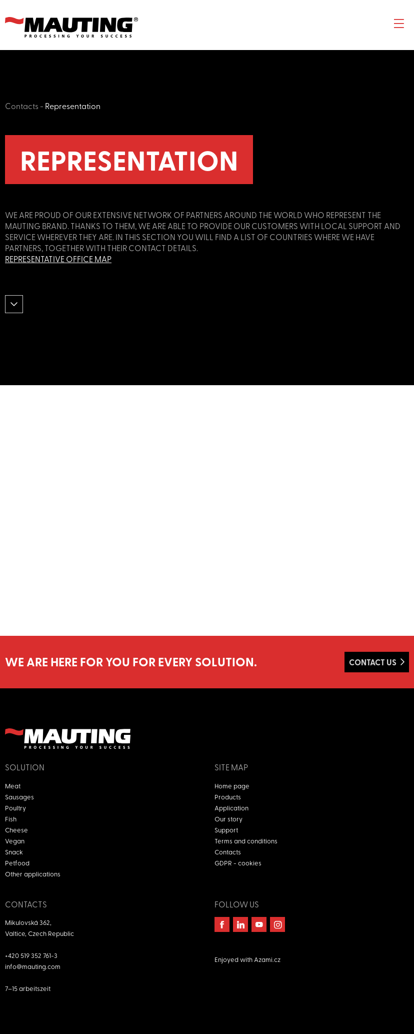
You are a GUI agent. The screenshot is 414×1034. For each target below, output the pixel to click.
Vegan (14, 840)
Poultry (15, 807)
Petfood (17, 862)
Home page (232, 785)
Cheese (16, 829)
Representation (72, 105)
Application (231, 807)
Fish (10, 818)
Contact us (372, 662)
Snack (14, 851)
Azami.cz (267, 959)
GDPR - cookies (238, 862)
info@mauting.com (32, 966)
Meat (12, 785)
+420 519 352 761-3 (31, 955)
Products (227, 796)
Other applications (32, 873)
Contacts (21, 105)
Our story (228, 818)
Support (226, 829)
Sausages (19, 796)
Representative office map (58, 258)
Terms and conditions (246, 840)
